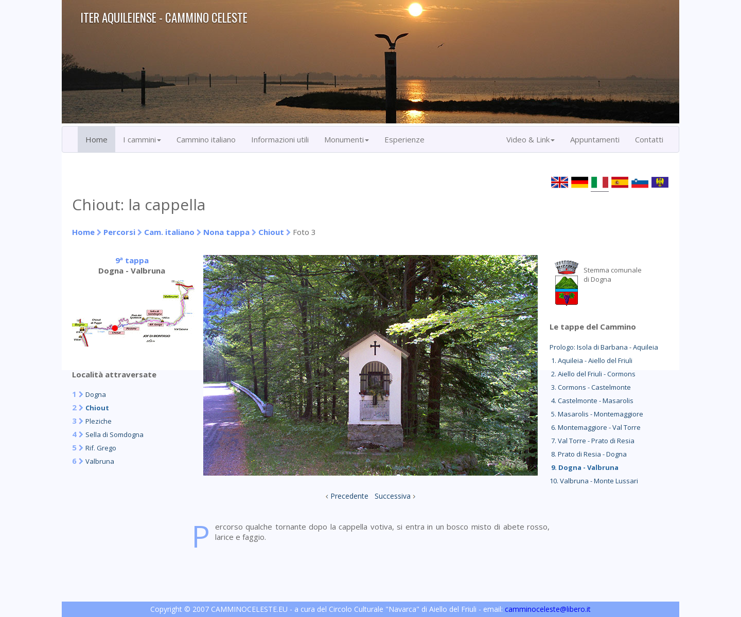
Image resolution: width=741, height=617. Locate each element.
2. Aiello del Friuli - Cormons (593, 373)
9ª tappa (132, 260)
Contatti (649, 139)
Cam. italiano (169, 232)
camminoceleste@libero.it (548, 609)
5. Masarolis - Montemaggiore (596, 414)
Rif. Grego (100, 447)
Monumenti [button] (346, 139)
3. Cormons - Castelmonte (590, 387)
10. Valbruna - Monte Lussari (594, 480)
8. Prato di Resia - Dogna (588, 454)
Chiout (271, 232)
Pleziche (98, 421)
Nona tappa (226, 232)
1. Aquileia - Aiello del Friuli (591, 360)
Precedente (349, 496)
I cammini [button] (142, 139)
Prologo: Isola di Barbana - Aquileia (604, 347)
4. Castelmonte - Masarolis (591, 400)
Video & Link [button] (530, 139)
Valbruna (99, 461)
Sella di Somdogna (114, 434)
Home (96, 139)
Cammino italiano (206, 139)
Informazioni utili (280, 139)
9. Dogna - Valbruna (584, 467)
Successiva (393, 496)
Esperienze (404, 139)
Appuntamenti (595, 139)
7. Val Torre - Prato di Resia (592, 440)
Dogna (95, 394)
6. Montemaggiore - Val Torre (595, 427)
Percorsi (119, 232)
